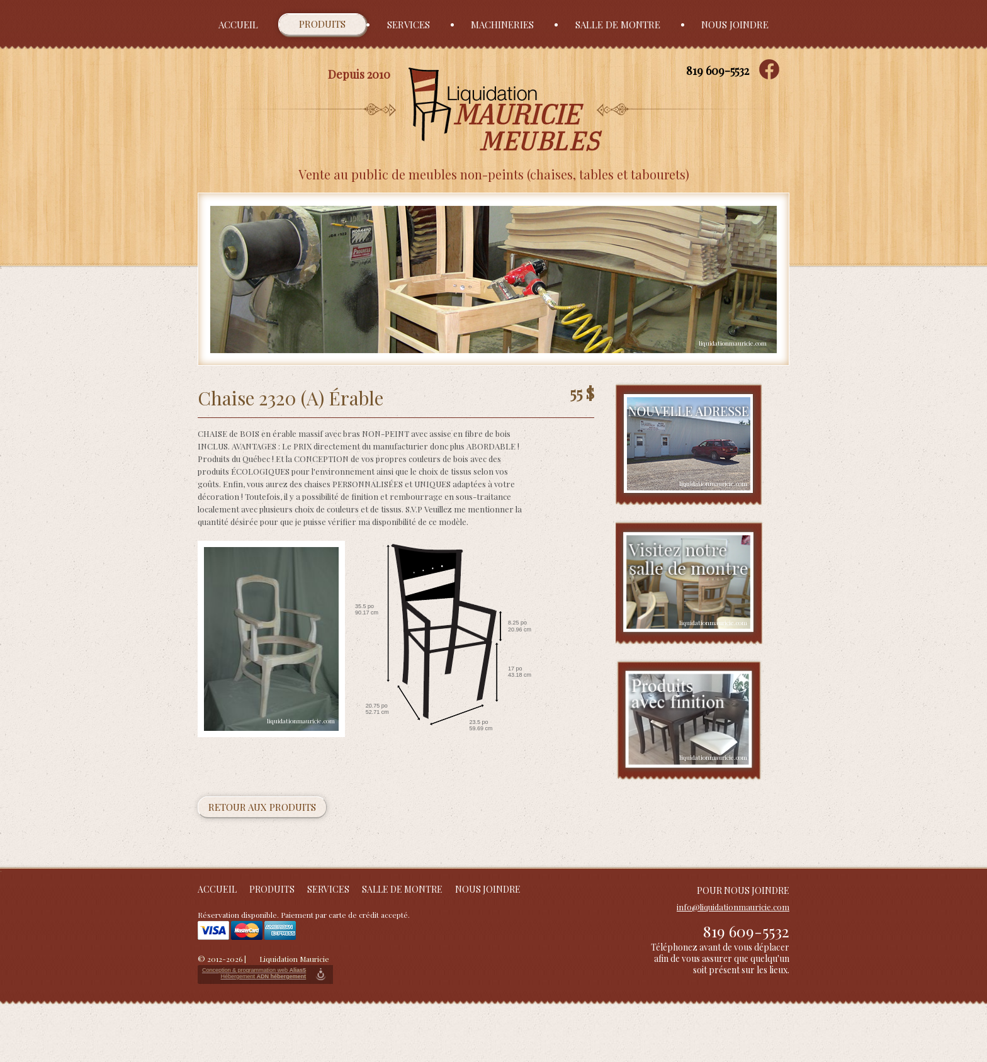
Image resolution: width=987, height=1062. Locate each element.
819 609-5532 (717, 70)
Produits (322, 24)
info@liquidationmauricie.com (733, 906)
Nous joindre (735, 24)
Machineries (502, 24)
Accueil (238, 24)
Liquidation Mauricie (294, 959)
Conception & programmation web (254, 970)
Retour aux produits (262, 807)
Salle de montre (617, 24)
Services (408, 24)
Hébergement (263, 976)
